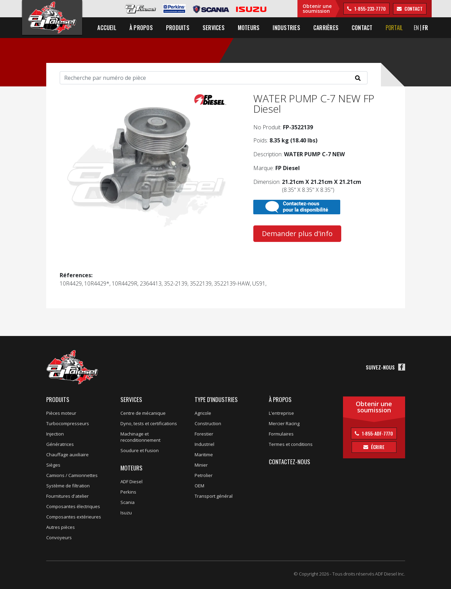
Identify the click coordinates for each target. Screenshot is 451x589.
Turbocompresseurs (67, 423)
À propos (280, 399)
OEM (199, 486)
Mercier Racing (284, 423)
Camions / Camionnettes (72, 475)
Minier (201, 465)
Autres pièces (60, 527)
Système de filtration (68, 486)
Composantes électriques (73, 506)
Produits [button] (177, 28)
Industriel (204, 444)
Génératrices (60, 444)
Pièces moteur (61, 413)
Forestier (204, 434)
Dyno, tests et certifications (148, 423)
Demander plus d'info (297, 233)
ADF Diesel (131, 481)
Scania (127, 502)
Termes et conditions (291, 444)
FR (425, 28)
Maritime (204, 454)
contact (413, 8)
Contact (362, 28)
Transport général (214, 496)
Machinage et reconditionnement (140, 437)
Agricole (203, 413)
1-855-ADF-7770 (377, 433)
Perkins (128, 492)
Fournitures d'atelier (67, 496)
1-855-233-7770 (369, 8)
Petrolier (204, 475)
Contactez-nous (289, 461)
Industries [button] (286, 28)
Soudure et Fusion (139, 450)
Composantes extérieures (73, 517)
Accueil (107, 28)
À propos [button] (141, 28)
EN (416, 28)
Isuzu (126, 512)
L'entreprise (281, 413)
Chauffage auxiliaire (67, 454)
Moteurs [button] (249, 28)
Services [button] (214, 28)
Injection (55, 434)
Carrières (326, 28)
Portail (394, 28)
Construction (208, 423)
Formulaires (281, 434)
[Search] (213, 77)
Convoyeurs (59, 537)
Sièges (53, 465)
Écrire (377, 446)
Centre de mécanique (143, 413)
